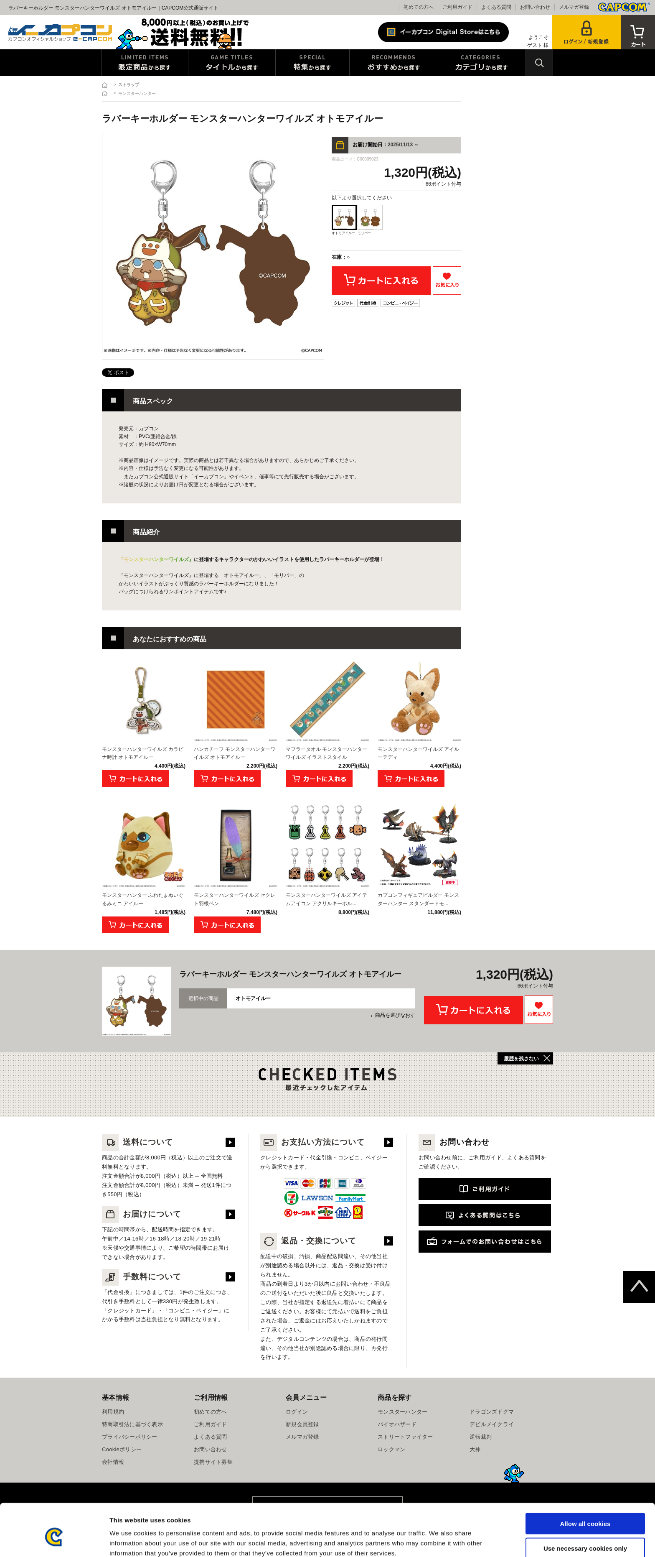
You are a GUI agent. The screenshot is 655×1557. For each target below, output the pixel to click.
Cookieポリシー (122, 1449)
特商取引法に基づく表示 (132, 1424)
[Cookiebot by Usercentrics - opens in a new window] (54, 1540)
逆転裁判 (481, 1437)
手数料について (141, 1276)
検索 (539, 62)
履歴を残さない (521, 1059)
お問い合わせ (535, 7)
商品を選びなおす (395, 1015)
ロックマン (391, 1449)
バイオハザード (397, 1424)
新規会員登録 (302, 1424)
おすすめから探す (394, 62)
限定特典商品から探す (145, 62)
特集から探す (312, 62)
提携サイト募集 (213, 1462)
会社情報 (113, 1462)
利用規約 (113, 1412)
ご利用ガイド (457, 7)
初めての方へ (419, 7)
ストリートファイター (405, 1437)
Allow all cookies (585, 1483)
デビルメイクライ (492, 1424)
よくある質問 (496, 7)
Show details (438, 1540)
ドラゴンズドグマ (492, 1412)
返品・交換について (308, 1240)
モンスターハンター (402, 1412)
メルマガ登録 (574, 7)
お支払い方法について (312, 1142)
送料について (137, 1142)
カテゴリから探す (482, 62)
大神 (475, 1449)
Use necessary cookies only (585, 1508)
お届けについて (141, 1214)
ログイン (297, 1412)
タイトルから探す (231, 62)
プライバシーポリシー (129, 1437)
